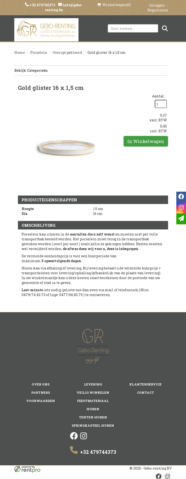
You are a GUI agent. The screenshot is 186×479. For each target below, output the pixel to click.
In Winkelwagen (145, 141)
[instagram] (83, 438)
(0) (114, 4)
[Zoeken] (165, 28)
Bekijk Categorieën (91, 70)
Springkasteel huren (93, 425)
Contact (145, 392)
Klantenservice (145, 384)
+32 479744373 (42, 5)
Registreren (157, 10)
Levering (93, 384)
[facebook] (74, 438)
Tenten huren (93, 417)
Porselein (38, 52)
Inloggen (157, 5)
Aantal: (158, 96)
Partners (40, 392)
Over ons (40, 384)
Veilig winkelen (93, 392)
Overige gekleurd (67, 52)
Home (19, 52)
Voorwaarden (40, 401)
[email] (181, 218)
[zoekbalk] (133, 28)
